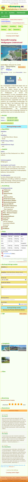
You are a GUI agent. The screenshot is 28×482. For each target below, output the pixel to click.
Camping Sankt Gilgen (12, 36)
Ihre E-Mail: (4, 302)
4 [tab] (17, 63)
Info (14, 477)
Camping (3, 477)
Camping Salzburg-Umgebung (16, 19)
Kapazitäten (4, 26)
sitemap (9, 479)
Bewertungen (9, 477)
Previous (2, 53)
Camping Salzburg (4, 19)
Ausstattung (13, 26)
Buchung (4, 29)
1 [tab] (10, 63)
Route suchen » (21, 67)
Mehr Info (16, 3)
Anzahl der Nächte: (5, 282)
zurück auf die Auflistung (12, 33)
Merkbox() (21, 13)
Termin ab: (3, 277)
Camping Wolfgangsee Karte (18, 23)
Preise (20, 26)
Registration (24, 477)
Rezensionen (16, 29)
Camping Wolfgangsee (5, 21)
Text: (2, 287)
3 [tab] (15, 63)
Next (26, 53)
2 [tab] (13, 63)
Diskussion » (11, 466)
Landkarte (4, 16)
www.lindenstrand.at (6, 123)
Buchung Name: (5, 297)
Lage (10, 29)
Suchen (11, 13)
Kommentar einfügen (14, 410)
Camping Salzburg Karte (6, 23)
